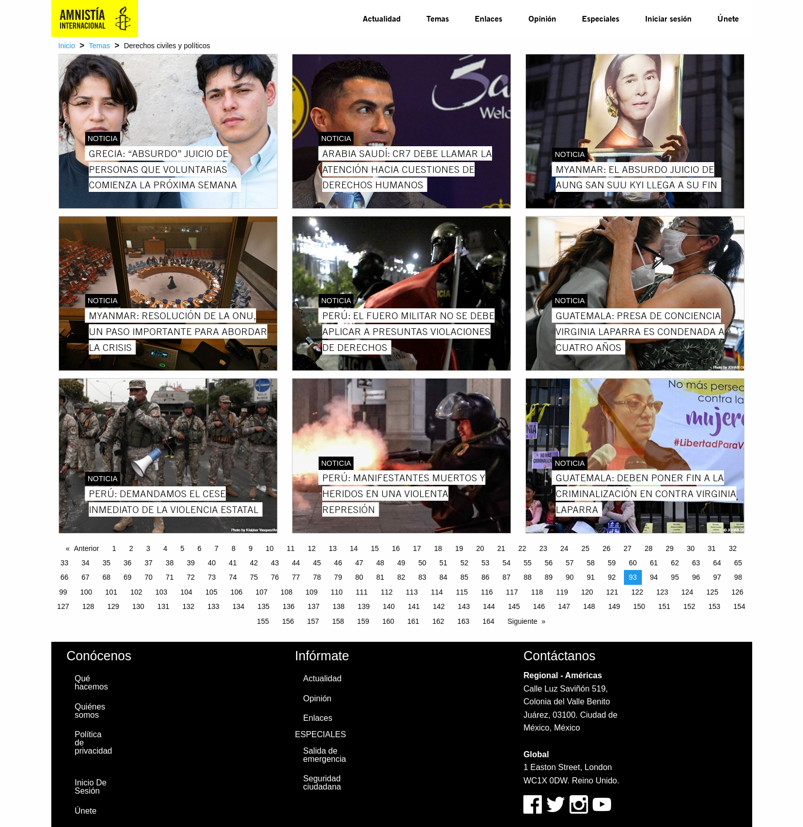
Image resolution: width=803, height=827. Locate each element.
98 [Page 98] (738, 577)
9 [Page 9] (250, 548)
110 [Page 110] (336, 592)
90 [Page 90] (569, 577)
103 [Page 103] (161, 592)
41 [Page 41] (233, 563)
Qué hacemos (91, 682)
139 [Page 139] (363, 606)
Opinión (542, 18)
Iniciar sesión (668, 18)
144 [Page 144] (489, 606)
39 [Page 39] (191, 563)
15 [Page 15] (375, 548)
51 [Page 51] (443, 563)
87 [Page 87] (506, 577)
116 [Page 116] (487, 592)
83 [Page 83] (422, 577)
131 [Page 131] (163, 606)
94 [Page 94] (654, 577)
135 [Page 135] (263, 606)
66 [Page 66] (65, 577)
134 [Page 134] (238, 606)
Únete (728, 18)
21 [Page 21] (501, 548)
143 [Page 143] (463, 606)
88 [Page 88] (527, 577)
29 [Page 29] (669, 548)
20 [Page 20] (480, 548)
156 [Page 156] (288, 621)
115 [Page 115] (461, 592)
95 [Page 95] (675, 577)
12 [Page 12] (312, 548)
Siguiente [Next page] (522, 621)
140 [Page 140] (389, 606)
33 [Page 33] (65, 563)
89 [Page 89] (548, 577)
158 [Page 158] (338, 621)
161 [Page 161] (413, 621)
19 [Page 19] (459, 548)
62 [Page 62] (675, 563)
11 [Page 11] (291, 548)
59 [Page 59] (612, 563)
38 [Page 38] (170, 563)
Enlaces (488, 18)
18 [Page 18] (438, 548)
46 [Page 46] (338, 563)
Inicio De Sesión (91, 786)
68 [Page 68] (107, 577)
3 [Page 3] (148, 548)
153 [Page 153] (714, 606)
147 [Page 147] (564, 606)
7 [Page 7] (216, 548)
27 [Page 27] (627, 548)
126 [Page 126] (737, 592)
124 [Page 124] (687, 592)
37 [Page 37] (149, 563)
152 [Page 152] (689, 606)
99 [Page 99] (63, 592)
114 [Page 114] (437, 592)
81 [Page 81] (380, 577)
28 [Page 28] (648, 548)
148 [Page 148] (589, 606)
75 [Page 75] (254, 577)
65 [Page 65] (738, 563)
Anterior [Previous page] (86, 548)
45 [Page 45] (317, 563)
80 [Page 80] (359, 577)
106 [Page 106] (236, 592)
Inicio (66, 46)
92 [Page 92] (612, 577)
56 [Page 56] (548, 563)
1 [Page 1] (114, 548)
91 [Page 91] (590, 577)
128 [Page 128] (88, 606)
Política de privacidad (93, 742)
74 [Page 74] (233, 577)
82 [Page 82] (401, 577)
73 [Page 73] (212, 577)
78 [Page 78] (317, 577)
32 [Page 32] (733, 548)
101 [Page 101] (111, 592)
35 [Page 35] (107, 563)
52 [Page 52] (464, 563)
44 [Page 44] (296, 563)
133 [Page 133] (213, 606)
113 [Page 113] (412, 592)
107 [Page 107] (261, 592)
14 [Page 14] (354, 548)
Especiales (600, 18)
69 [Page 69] (128, 577)
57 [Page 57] (569, 563)
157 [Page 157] (313, 621)
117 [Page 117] (512, 592)
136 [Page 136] (289, 606)
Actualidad (382, 18)
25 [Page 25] (585, 548)
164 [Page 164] (488, 621)
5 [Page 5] (182, 548)
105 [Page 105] (211, 592)
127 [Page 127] (63, 606)
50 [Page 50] (422, 563)
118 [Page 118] (537, 592)
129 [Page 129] (113, 606)
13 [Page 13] (333, 548)
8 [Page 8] (233, 548)
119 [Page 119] (562, 592)
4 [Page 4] (165, 548)
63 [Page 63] (696, 563)
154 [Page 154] (739, 606)
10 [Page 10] (270, 548)
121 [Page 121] (612, 592)
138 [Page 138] (338, 606)
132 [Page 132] (188, 606)
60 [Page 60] (633, 563)
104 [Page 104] (186, 592)
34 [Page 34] (86, 563)
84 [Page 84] (443, 577)
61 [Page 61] (654, 563)
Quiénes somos (90, 710)
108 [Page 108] (286, 592)
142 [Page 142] (439, 606)
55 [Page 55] (527, 563)
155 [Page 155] (263, 621)
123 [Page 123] (662, 592)
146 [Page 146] (539, 606)
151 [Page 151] (664, 606)
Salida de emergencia (324, 754)
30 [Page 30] (691, 548)
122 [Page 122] (637, 592)
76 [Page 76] (275, 577)
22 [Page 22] (522, 548)
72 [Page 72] (191, 577)
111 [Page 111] (361, 592)
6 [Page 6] (200, 548)
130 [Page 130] (138, 606)
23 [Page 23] (543, 548)
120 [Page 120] (587, 592)
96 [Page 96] (696, 577)
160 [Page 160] (388, 621)
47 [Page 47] (359, 563)
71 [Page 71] (170, 577)
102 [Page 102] (136, 592)
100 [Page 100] (86, 592)
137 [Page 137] (313, 606)
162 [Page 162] (438, 621)
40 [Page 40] (212, 563)
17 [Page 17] (417, 548)
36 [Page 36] (128, 563)
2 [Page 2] (131, 548)
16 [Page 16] (396, 548)
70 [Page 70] (149, 577)
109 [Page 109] (312, 592)
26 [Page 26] (606, 548)
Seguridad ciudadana (322, 782)
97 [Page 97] (717, 577)
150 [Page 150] (639, 606)
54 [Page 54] (506, 563)
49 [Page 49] (401, 563)
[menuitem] (382, 18)
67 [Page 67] (86, 577)
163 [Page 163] (463, 621)
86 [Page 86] (485, 577)
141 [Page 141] (414, 606)
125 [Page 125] (712, 592)
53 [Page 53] (485, 563)
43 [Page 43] (275, 563)
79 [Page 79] (338, 577)
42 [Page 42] (254, 563)
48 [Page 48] (380, 563)
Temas (437, 18)
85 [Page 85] (464, 577)
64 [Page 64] (717, 563)
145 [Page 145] (514, 606)
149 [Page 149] (614, 606)
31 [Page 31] (712, 548)
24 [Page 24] (564, 548)
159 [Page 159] (363, 621)
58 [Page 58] (590, 563)
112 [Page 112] (387, 592)
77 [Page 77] (296, 577)
